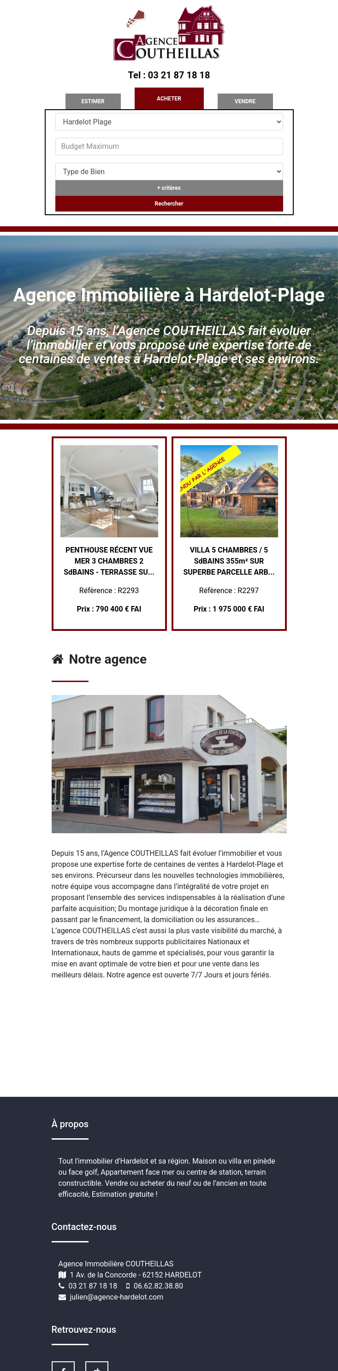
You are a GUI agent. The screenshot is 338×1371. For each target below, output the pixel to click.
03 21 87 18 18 (93, 1286)
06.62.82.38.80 (158, 1286)
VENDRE (245, 101)
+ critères (169, 188)
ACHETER (169, 98)
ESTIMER (92, 101)
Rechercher (169, 203)
